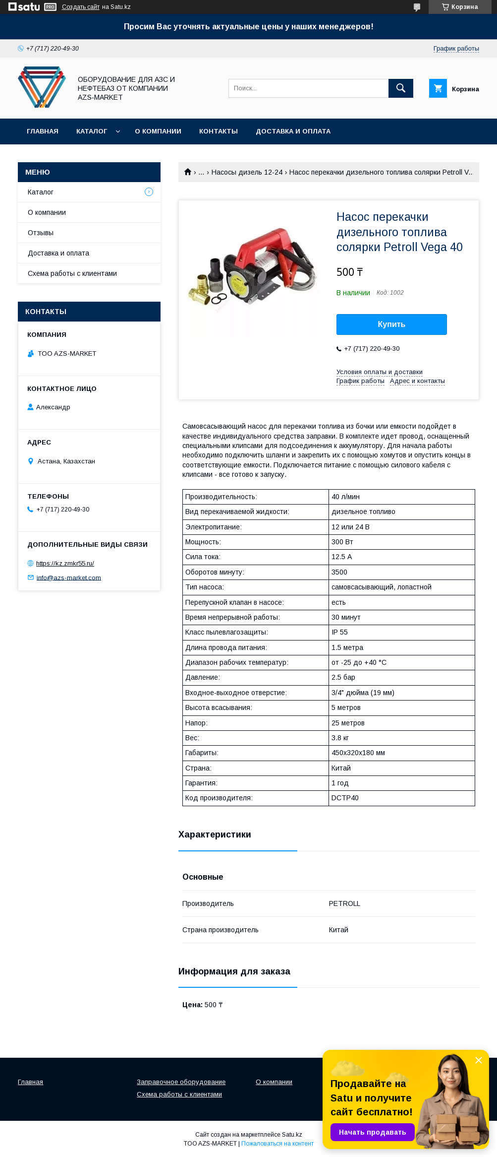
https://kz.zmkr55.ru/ (65, 563)
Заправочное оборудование (181, 1082)
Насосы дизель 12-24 (247, 172)
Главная (42, 131)
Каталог (91, 131)
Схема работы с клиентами (72, 273)
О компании (158, 131)
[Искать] (400, 88)
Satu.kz (292, 1134)
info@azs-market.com (69, 577)
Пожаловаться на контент (277, 1143)
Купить (392, 324)
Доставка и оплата (293, 131)
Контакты (218, 131)
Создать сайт (81, 6)
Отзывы (41, 233)
